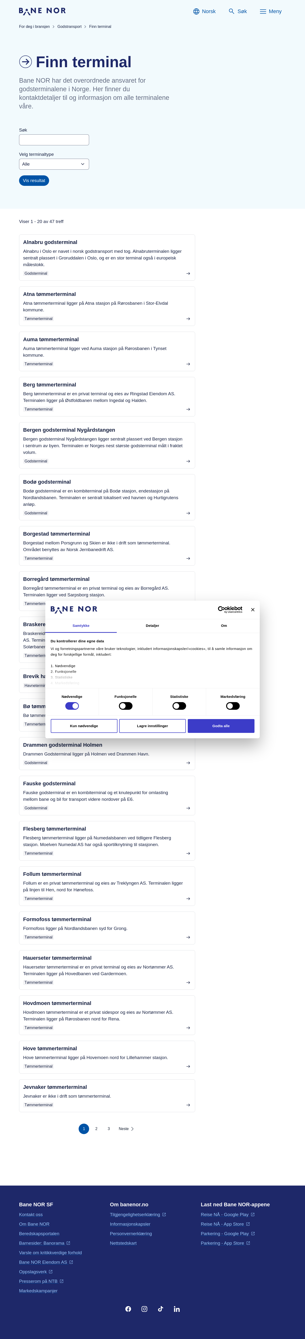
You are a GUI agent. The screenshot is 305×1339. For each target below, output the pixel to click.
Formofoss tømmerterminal (57, 919)
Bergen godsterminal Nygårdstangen (69, 430)
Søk (23, 129)
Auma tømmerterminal (51, 339)
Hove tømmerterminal (50, 1048)
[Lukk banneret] (252, 609)
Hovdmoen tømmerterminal (57, 1003)
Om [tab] (224, 626)
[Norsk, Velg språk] (204, 11)
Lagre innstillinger (152, 726)
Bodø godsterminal (47, 482)
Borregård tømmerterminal (56, 579)
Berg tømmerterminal (49, 385)
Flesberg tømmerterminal (54, 829)
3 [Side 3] (109, 1129)
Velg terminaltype (36, 154)
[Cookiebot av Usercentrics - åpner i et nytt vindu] (221, 609)
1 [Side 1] (84, 1129)
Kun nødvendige (84, 726)
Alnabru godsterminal (50, 242)
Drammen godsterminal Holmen (62, 745)
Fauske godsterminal (49, 783)
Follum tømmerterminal (52, 874)
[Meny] (270, 11)
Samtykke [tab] (81, 626)
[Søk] (237, 11)
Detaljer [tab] (152, 626)
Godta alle (221, 726)
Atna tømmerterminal (49, 294)
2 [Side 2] (96, 1129)
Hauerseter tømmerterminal (57, 958)
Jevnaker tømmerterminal (55, 1087)
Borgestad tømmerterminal (56, 534)
